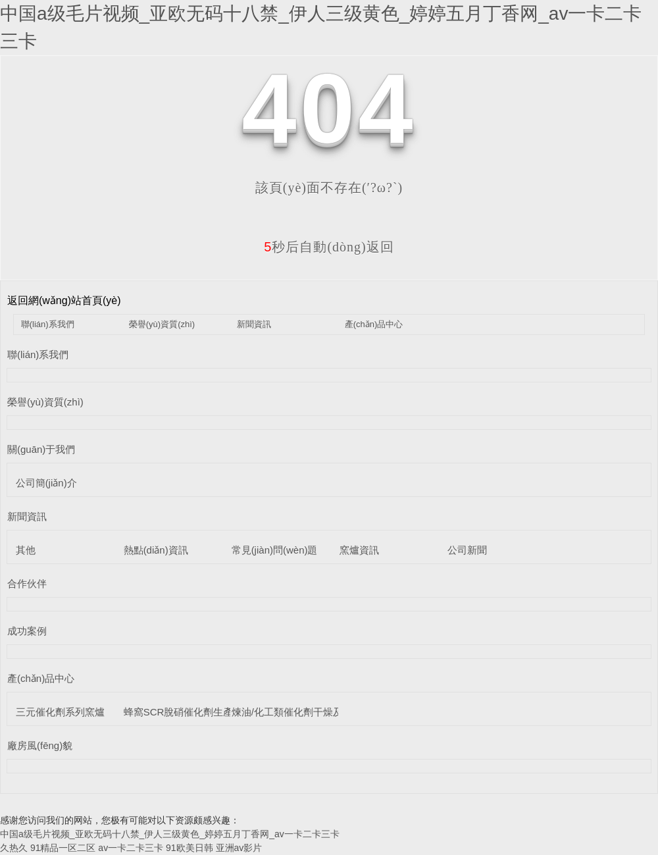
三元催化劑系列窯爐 (60, 711)
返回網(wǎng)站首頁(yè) (64, 300)
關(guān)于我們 (41, 449)
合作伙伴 (27, 583)
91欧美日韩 (189, 847)
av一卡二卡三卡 (130, 847)
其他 (26, 550)
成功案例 (27, 630)
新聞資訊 (254, 324)
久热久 (14, 847)
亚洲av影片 (239, 847)
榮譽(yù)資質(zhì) (162, 324)
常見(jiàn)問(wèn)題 (275, 550)
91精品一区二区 (63, 847)
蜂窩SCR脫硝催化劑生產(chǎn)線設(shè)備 (218, 711)
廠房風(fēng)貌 (39, 745)
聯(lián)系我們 (47, 324)
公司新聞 (467, 550)
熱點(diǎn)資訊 (156, 550)
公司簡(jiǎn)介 (46, 482)
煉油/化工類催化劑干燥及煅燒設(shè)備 (318, 711)
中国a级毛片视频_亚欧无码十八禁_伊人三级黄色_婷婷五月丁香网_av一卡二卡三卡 (170, 834)
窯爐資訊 (359, 550)
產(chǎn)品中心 (374, 324)
